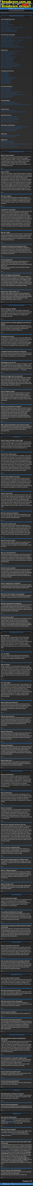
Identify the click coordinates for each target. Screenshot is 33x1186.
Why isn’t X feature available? (7, 142)
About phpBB (12, 1123)
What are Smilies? (5, 75)
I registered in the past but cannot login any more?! (12, 27)
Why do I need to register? (6, 20)
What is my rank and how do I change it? (9, 45)
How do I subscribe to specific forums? (9, 129)
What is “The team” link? (6, 97)
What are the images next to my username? (10, 42)
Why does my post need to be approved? (10, 66)
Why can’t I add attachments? (7, 60)
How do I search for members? (7, 120)
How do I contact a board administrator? (9, 146)
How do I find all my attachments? (8, 136)
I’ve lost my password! (5, 28)
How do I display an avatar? (7, 44)
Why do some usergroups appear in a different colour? (12, 94)
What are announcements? (7, 79)
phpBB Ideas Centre (5, 1134)
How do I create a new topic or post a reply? (10, 51)
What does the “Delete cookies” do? (8, 31)
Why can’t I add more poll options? (8, 56)
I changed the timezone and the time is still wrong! (11, 40)
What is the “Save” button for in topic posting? (11, 65)
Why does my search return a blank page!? (10, 119)
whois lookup (5, 1149)
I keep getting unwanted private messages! (10, 103)
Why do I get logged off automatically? (9, 30)
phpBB (20, 369)
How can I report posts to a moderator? (9, 63)
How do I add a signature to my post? (9, 54)
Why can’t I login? (5, 26)
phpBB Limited (9, 1120)
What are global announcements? (8, 77)
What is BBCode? (5, 72)
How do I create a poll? (6, 55)
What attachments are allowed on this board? (10, 135)
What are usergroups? (6, 90)
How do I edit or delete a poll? (7, 58)
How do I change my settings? (7, 36)
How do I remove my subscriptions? (8, 130)
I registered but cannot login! (7, 24)
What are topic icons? (5, 83)
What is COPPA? (4, 22)
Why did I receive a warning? (7, 62)
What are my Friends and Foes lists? (9, 110)
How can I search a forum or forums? (9, 116)
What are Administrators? (6, 87)
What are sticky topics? (6, 80)
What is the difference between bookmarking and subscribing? (14, 126)
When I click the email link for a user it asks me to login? (13, 46)
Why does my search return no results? (9, 117)
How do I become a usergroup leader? (9, 93)
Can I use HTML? (5, 73)
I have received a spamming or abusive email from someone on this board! (15, 105)
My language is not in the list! (7, 41)
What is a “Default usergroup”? (7, 95)
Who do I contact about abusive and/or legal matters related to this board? (15, 144)
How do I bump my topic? (6, 67)
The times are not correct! (6, 38)
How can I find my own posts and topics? (9, 121)
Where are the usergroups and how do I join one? (11, 91)
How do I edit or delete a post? (7, 52)
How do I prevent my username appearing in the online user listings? (15, 37)
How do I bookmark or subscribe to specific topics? (12, 127)
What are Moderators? (6, 89)
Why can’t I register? (5, 23)
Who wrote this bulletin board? (7, 141)
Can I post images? (5, 76)
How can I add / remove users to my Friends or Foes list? (13, 111)
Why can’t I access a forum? (7, 59)
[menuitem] (12, 8)
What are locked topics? (6, 81)
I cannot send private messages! (8, 101)
